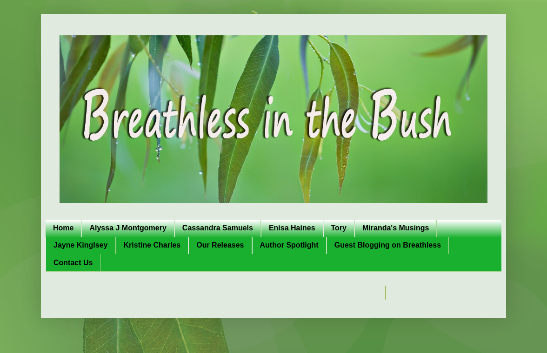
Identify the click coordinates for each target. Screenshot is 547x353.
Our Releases (220, 245)
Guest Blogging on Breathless (387, 245)
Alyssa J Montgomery (127, 228)
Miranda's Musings (395, 228)
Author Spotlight (289, 245)
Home (63, 228)
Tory (339, 228)
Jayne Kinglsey (80, 245)
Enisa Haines (292, 228)
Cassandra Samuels (217, 228)
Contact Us (73, 263)
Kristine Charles (152, 245)
